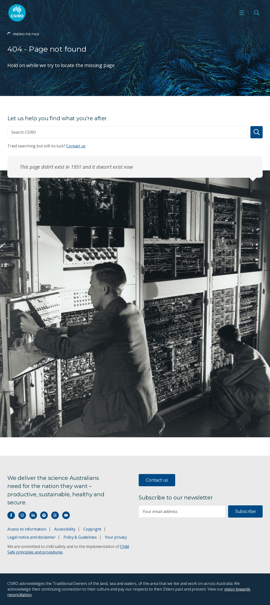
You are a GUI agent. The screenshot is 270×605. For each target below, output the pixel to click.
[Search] (256, 132)
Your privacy (116, 537)
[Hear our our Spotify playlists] (44, 515)
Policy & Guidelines (80, 537)
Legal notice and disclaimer (31, 537)
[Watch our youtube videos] (66, 515)
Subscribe (245, 511)
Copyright (92, 529)
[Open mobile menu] (242, 13)
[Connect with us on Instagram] (22, 515)
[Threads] (55, 515)
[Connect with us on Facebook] (11, 515)
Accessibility (64, 529)
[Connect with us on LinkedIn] (33, 515)
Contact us (75, 146)
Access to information (26, 529)
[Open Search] (256, 13)
